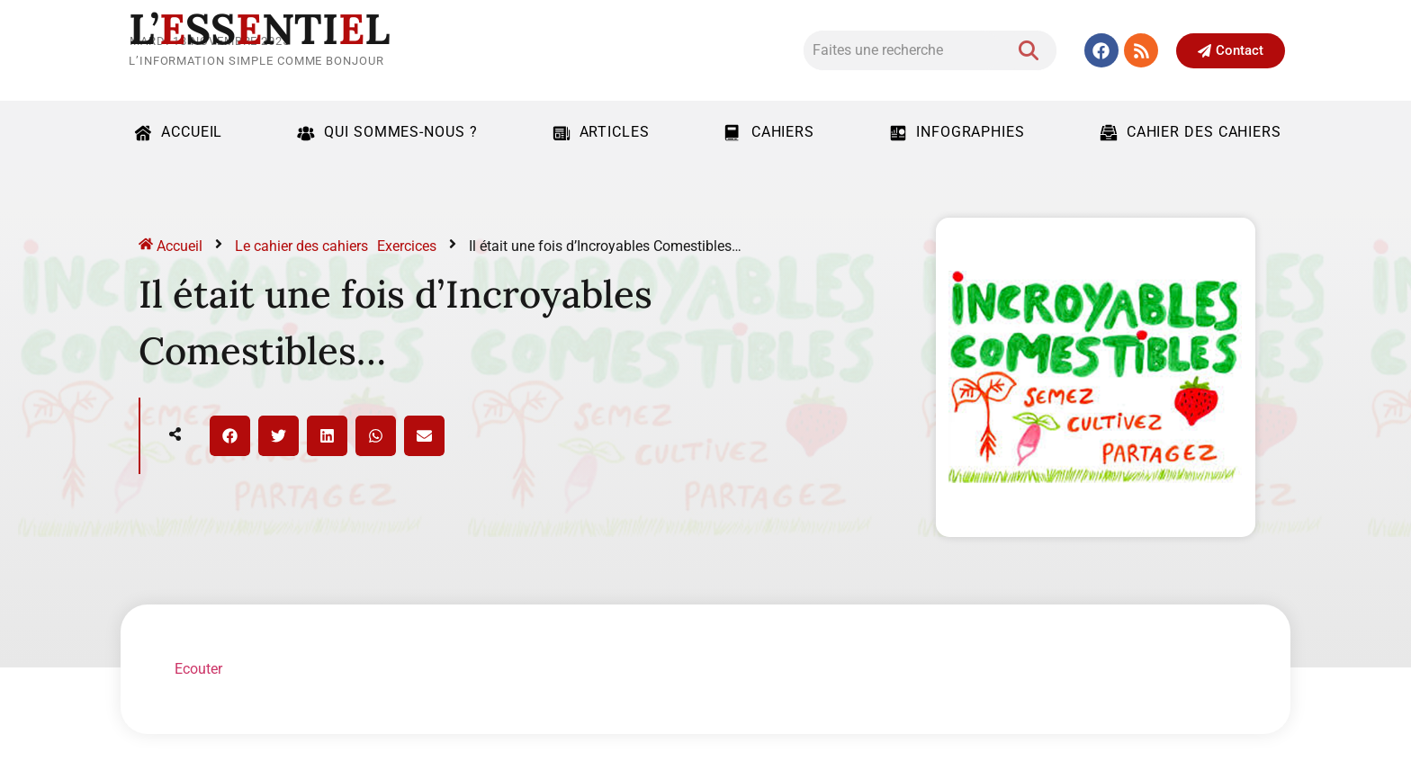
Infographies (955, 132)
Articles (599, 132)
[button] (230, 436)
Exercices (406, 246)
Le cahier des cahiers (301, 246)
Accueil (176, 132)
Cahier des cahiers (1188, 132)
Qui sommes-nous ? (384, 132)
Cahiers (767, 132)
